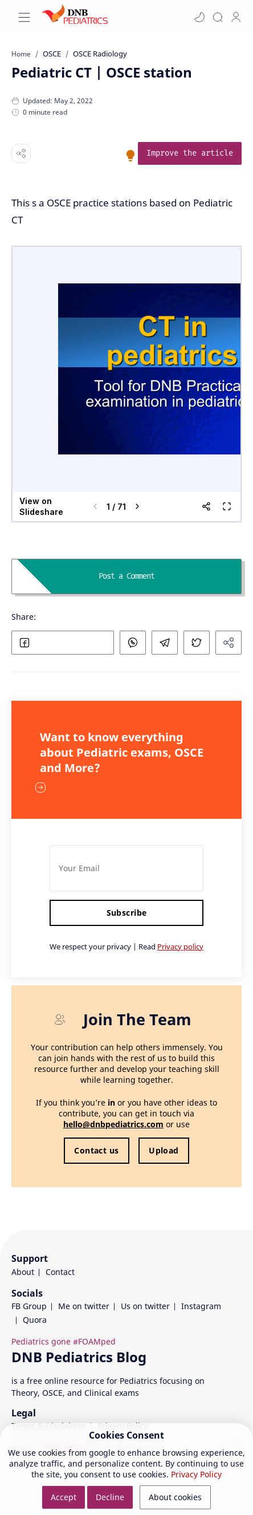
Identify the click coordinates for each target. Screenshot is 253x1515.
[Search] (217, 17)
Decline (110, 1497)
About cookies (175, 1497)
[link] (190, 153)
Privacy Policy (196, 1474)
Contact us (96, 1150)
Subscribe (127, 912)
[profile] (236, 17)
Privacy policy (180, 946)
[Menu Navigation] (24, 17)
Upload (163, 1150)
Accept (63, 1497)
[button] (199, 17)
